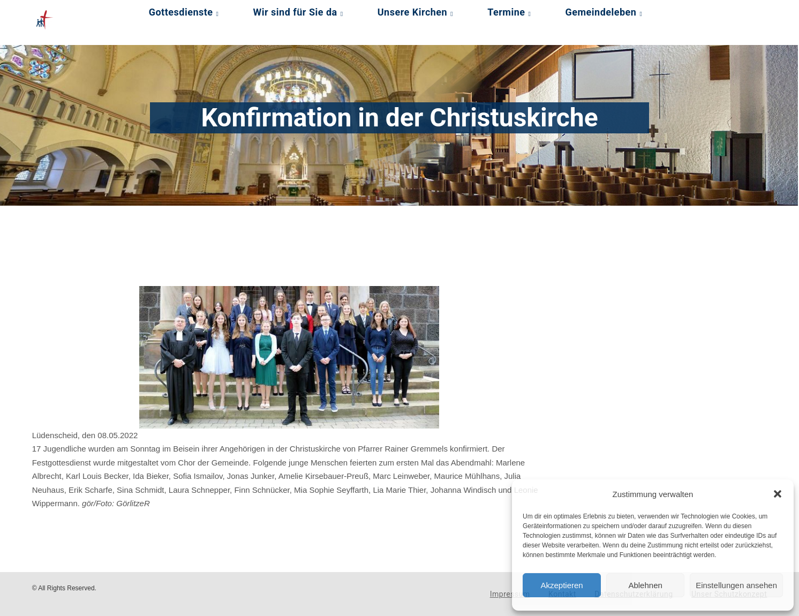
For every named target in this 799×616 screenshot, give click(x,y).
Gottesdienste (181, 12)
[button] (777, 494)
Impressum (510, 594)
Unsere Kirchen (412, 12)
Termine (506, 12)
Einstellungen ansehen (736, 585)
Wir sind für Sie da (295, 12)
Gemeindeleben (601, 12)
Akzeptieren (561, 585)
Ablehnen (645, 585)
